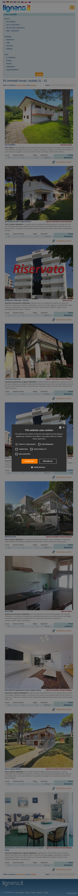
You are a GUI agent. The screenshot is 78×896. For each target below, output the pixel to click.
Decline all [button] (48, 461)
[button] (39, 467)
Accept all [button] (29, 461)
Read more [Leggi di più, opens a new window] (41, 439)
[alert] (39, 448)
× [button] (63, 427)
